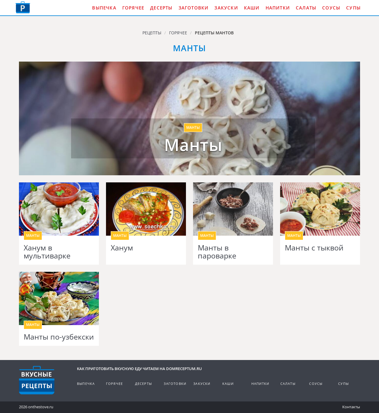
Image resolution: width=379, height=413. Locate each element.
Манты (193, 145)
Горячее (133, 8)
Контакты (351, 406)
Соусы (331, 8)
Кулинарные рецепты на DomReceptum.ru (36, 380)
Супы (353, 8)
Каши (252, 8)
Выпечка (104, 8)
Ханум (122, 248)
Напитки (278, 8)
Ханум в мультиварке (47, 252)
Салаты (306, 8)
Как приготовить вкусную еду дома (22, 7)
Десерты (161, 8)
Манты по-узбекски (59, 337)
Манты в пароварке (217, 252)
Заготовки (194, 8)
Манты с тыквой (314, 248)
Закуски (226, 8)
